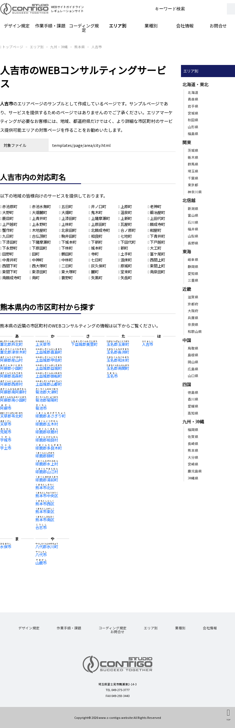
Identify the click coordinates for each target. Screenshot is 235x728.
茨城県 (193, 150)
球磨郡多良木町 (48, 448)
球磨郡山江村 (46, 471)
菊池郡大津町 (46, 392)
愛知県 (193, 273)
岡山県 (193, 361)
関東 (186, 142)
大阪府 (193, 310)
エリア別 (117, 25)
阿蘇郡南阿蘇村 (13, 392)
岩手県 (193, 106)
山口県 (193, 375)
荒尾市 (5, 431)
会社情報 (184, 25)
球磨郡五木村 (46, 424)
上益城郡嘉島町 (48, 352)
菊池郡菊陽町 (46, 400)
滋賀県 (193, 296)
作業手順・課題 (50, 25)
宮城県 (193, 113)
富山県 (193, 215)
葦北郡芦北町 (11, 344)
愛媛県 (193, 406)
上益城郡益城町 (48, 368)
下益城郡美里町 (84, 344)
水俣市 (5, 546)
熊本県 (79, 46)
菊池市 (41, 408)
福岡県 (193, 429)
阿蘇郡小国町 (11, 368)
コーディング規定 (84, 27)
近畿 (186, 289)
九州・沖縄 (59, 46)
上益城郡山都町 (48, 384)
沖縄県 (193, 478)
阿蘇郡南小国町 (13, 400)
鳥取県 (193, 348)
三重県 (193, 280)
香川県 (193, 399)
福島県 (193, 133)
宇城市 (5, 440)
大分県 (193, 457)
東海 (186, 251)
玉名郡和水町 (117, 360)
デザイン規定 (17, 25)
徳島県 (193, 392)
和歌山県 (195, 331)
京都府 (193, 303)
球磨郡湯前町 (46, 479)
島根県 (193, 354)
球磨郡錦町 (44, 455)
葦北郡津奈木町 (13, 352)
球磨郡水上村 (46, 464)
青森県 (193, 99)
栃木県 (193, 157)
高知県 (193, 413)
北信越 (188, 200)
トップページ (12, 46)
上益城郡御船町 (48, 376)
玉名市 (112, 376)
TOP (228, 719)
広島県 (193, 368)
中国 (186, 340)
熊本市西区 (44, 503)
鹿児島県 (195, 471)
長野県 (193, 243)
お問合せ (218, 25)
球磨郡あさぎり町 (50, 416)
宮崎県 (193, 464)
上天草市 (43, 344)
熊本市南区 (44, 519)
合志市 (41, 527)
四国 (186, 384)
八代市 (41, 554)
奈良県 (193, 324)
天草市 (5, 424)
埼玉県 (193, 171)
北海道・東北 (195, 84)
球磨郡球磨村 (46, 431)
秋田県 (193, 119)
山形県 (193, 126)
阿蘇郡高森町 (11, 376)
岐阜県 (193, 259)
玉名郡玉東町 (117, 344)
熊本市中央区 (46, 495)
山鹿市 (41, 562)
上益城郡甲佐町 (48, 360)
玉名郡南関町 (117, 368)
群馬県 (193, 164)
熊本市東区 (44, 511)
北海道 (193, 92)
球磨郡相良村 (46, 440)
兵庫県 (193, 317)
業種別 (151, 25)
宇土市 (5, 448)
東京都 (193, 184)
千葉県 (193, 178)
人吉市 (96, 46)
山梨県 (193, 236)
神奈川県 (195, 191)
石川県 (193, 222)
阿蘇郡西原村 (11, 384)
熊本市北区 (44, 487)
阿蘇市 (5, 408)
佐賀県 (193, 436)
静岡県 (193, 266)
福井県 (193, 229)
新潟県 (193, 208)
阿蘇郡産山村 (11, 360)
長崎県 (193, 443)
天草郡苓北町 (11, 416)
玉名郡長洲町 (117, 352)
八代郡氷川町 (46, 546)
